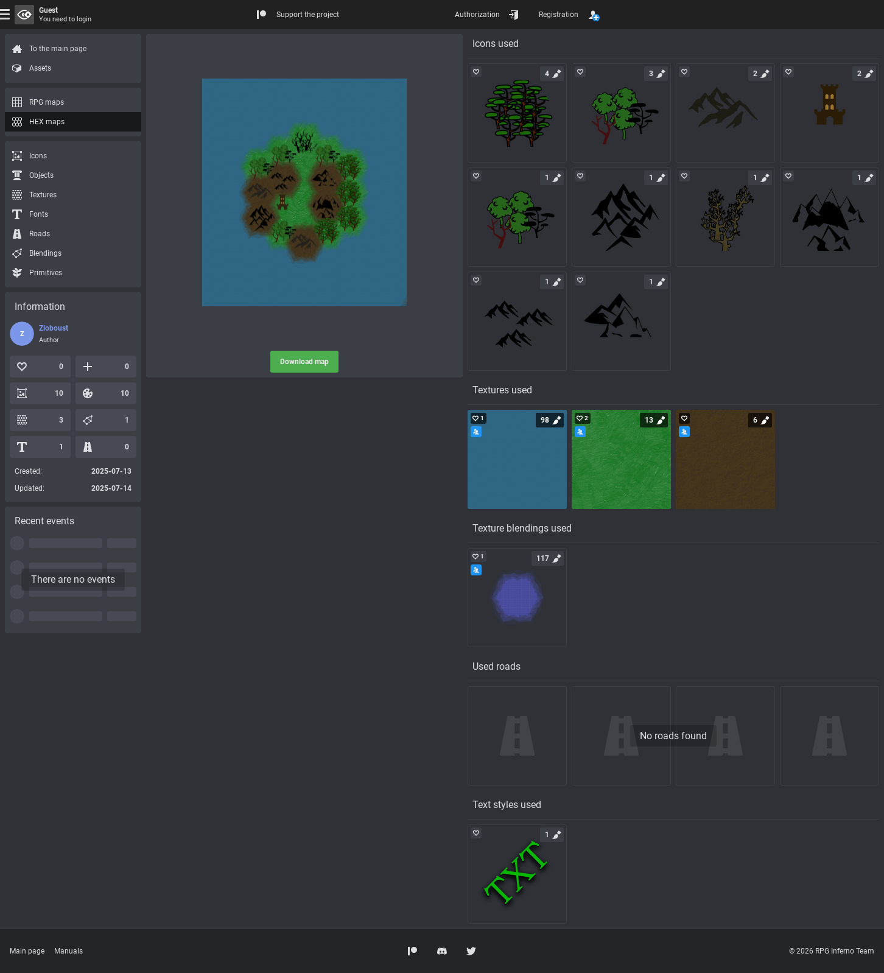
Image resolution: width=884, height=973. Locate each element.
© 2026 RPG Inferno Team (831, 951)
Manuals (68, 951)
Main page (27, 951)
